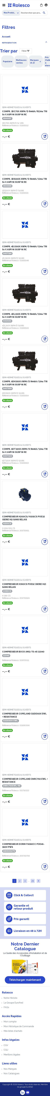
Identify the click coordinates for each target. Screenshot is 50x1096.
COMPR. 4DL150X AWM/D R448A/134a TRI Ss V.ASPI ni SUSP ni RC (24, 315)
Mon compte (10, 1021)
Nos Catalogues (11, 1073)
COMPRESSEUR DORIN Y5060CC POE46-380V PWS (23, 845)
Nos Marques (10, 1069)
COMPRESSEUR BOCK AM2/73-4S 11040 (23, 651)
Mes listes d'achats (13, 1031)
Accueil (6, 36)
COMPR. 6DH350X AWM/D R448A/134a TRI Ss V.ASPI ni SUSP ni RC (24, 383)
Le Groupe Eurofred (13, 1002)
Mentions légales (12, 1054)
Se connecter (46, 5)
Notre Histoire (10, 998)
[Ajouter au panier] (44, 136)
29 (32, 881)
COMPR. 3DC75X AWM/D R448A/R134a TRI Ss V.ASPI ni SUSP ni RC (24, 113)
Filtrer (24, 51)
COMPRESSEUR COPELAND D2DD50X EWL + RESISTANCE (24, 715)
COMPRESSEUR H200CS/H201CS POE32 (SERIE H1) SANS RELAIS (23, 518)
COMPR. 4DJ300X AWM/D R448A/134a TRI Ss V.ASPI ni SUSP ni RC (24, 248)
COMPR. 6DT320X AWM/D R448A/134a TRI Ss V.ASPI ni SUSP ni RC (25, 450)
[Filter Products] (26, 51)
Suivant (38, 881)
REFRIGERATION (9, 43)
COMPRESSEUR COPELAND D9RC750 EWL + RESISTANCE (25, 780)
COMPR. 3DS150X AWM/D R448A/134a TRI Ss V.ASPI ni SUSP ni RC (24, 180)
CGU (6, 1050)
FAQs (6, 1007)
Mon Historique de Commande (19, 1026)
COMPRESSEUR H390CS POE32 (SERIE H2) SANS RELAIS (24, 585)
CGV (6, 1045)
